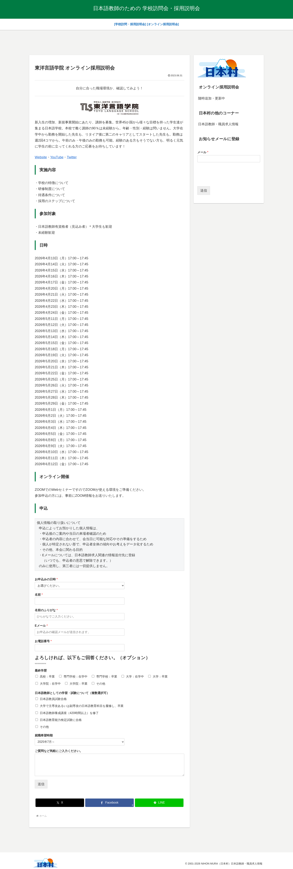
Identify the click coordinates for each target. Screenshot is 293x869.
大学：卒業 (160, 676)
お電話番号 (43, 641)
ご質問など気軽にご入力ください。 (59, 751)
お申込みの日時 (46, 579)
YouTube (57, 157)
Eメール (41, 625)
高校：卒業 (47, 676)
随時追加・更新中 (211, 98)
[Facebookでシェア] (109, 803)
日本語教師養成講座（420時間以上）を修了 (69, 713)
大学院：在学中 (50, 683)
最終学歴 (41, 670)
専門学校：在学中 (75, 676)
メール (202, 152)
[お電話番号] (79, 647)
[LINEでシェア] (159, 803)
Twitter (72, 157)
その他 (100, 683)
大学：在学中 (135, 676)
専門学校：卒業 (106, 676)
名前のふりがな (46, 610)
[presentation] (225, 180)
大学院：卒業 (78, 683)
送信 (41, 784)
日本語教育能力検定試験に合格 (61, 719)
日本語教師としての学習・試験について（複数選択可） (72, 693)
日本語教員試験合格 (53, 699)
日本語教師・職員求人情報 (218, 124)
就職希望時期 (44, 735)
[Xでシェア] (60, 803)
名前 (39, 594)
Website (41, 157)
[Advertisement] (146, 41)
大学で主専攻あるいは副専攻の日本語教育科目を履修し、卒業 (82, 705)
